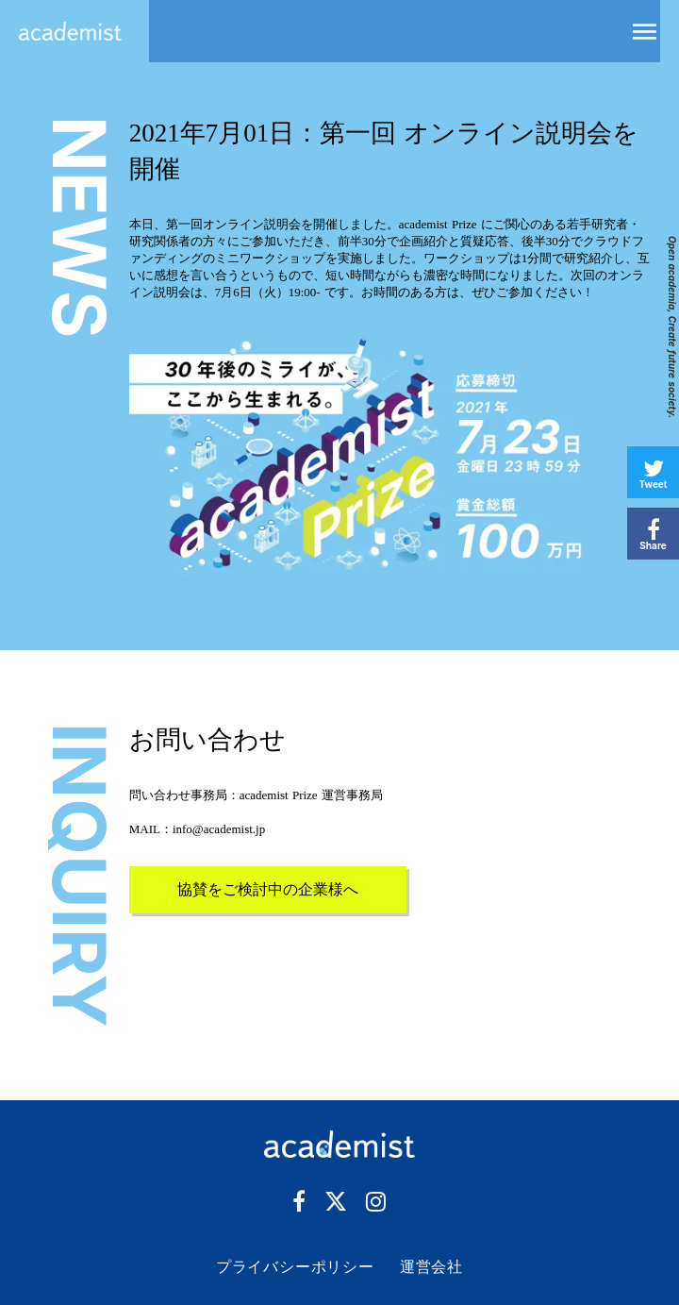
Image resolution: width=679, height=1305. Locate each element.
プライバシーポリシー (295, 1267)
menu (644, 31)
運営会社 (431, 1267)
